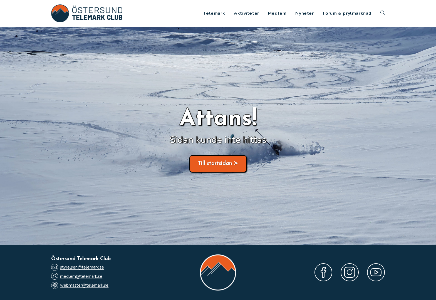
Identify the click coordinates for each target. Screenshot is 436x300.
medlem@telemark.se (76, 276)
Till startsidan (215, 163)
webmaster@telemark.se (79, 285)
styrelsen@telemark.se (77, 267)
